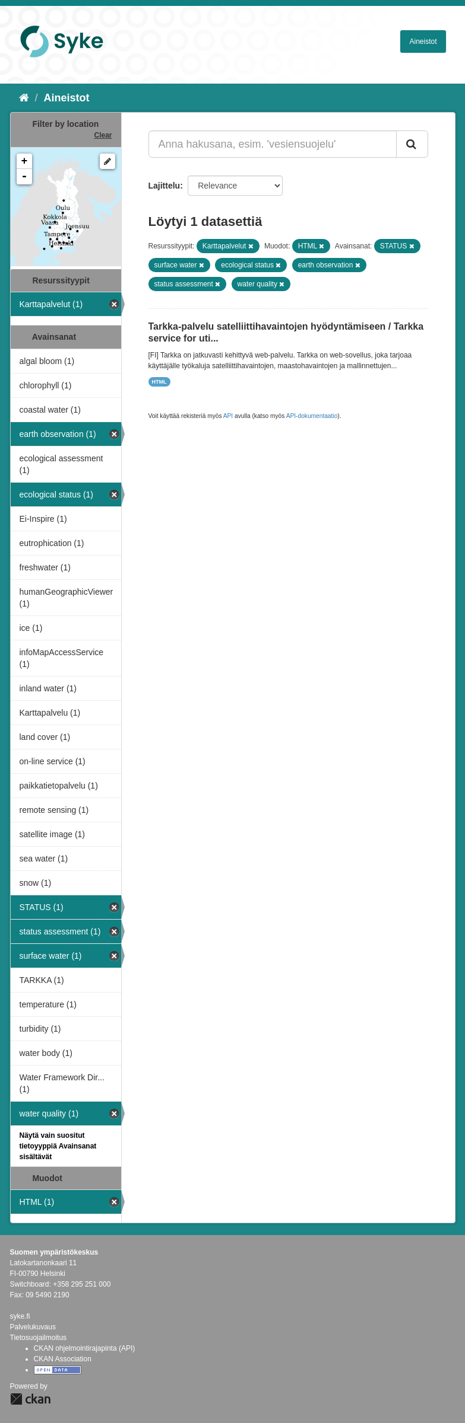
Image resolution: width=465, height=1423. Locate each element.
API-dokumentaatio (312, 416)
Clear (103, 135)
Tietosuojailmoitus (38, 1337)
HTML (159, 382)
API (228, 416)
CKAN (30, 1399)
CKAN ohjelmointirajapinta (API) (84, 1348)
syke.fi (20, 1316)
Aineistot (422, 41)
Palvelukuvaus (33, 1327)
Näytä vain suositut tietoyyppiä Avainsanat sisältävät (58, 1146)
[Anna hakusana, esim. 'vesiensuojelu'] (272, 144)
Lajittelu (164, 185)
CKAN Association (62, 1359)
